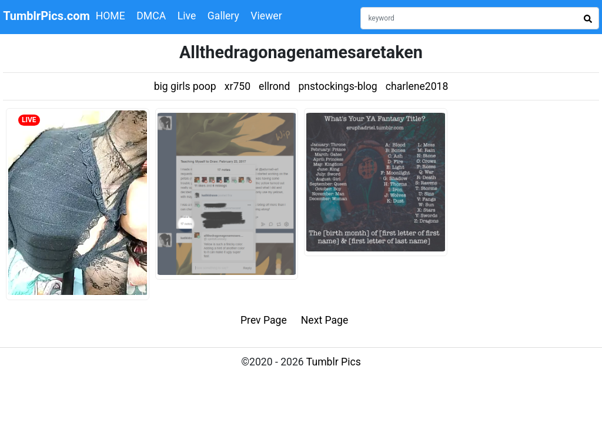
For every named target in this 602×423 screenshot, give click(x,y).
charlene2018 (417, 86)
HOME (110, 16)
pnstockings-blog (337, 86)
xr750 (237, 86)
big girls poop (185, 86)
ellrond (274, 86)
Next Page (325, 320)
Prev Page (263, 320)
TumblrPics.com (46, 16)
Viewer (266, 16)
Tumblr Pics (333, 362)
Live (187, 16)
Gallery (223, 16)
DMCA (151, 16)
